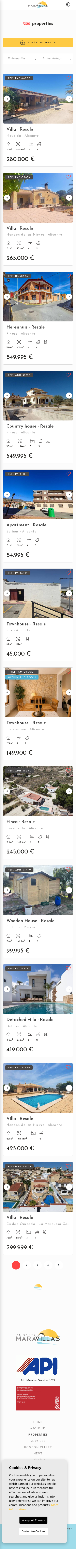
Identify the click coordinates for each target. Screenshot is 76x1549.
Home (38, 1422)
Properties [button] (38, 1435)
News (38, 1454)
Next (69, 99)
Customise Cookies (33, 1531)
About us (38, 1428)
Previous (7, 99)
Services (38, 1441)
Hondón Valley (38, 1447)
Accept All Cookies (33, 1520)
